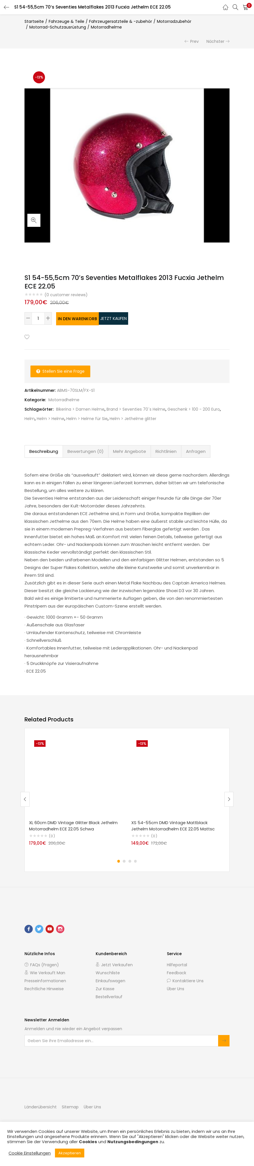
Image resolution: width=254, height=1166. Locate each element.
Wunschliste (108, 972)
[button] (245, 7)
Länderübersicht (40, 1106)
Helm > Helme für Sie (87, 418)
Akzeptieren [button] (69, 1153)
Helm (29, 418)
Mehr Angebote (129, 451)
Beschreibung (43, 451)
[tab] (43, 451)
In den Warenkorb (83, 318)
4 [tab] (135, 861)
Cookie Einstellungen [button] (30, 1153)
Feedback (176, 972)
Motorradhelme (106, 27)
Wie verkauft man (44, 972)
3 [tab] (129, 861)
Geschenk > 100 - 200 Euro (193, 408)
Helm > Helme (50, 418)
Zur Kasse (105, 988)
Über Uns (175, 988)
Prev (194, 41)
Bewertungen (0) (85, 451)
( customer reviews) (66, 295)
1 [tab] (118, 861)
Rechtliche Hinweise (44, 988)
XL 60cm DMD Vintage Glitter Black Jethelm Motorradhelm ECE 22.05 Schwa (74, 825)
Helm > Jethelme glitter (133, 418)
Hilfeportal (177, 964)
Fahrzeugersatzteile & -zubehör (120, 21)
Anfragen (196, 451)
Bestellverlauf (109, 996)
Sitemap (70, 1106)
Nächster (215, 41)
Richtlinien (166, 451)
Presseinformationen (45, 980)
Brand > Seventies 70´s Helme (135, 408)
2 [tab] (124, 861)
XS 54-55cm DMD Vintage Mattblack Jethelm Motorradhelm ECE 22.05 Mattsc (174, 825)
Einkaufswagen (110, 980)
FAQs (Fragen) (41, 964)
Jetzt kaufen (136, 318)
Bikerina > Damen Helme (80, 408)
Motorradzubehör (174, 21)
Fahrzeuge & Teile (66, 21)
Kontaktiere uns (185, 980)
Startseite (34, 21)
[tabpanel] (76, 794)
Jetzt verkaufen (114, 964)
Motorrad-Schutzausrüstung (57, 27)
